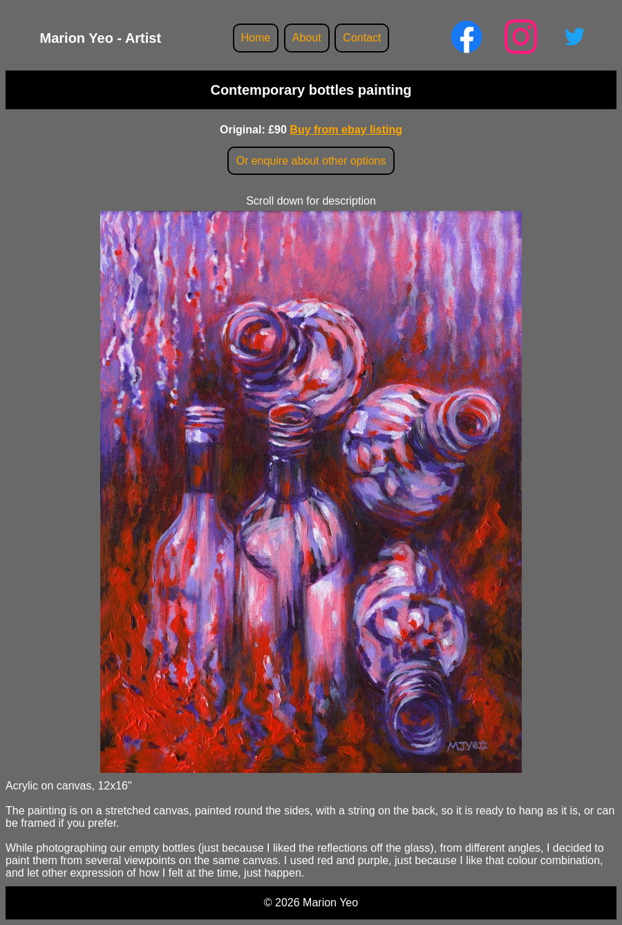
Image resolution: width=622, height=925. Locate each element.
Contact (362, 38)
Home (256, 38)
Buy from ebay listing (346, 130)
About (306, 38)
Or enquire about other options (311, 161)
